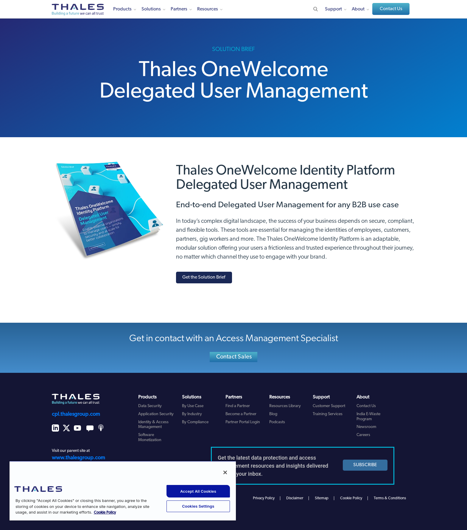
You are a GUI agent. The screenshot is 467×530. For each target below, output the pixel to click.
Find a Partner (237, 406)
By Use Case (192, 406)
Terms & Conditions (390, 498)
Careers (363, 435)
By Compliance (195, 422)
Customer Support (329, 406)
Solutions (151, 9)
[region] (123, 490)
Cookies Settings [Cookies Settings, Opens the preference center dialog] (198, 506)
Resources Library (285, 406)
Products (122, 9)
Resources (207, 9)
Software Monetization (149, 437)
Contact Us (391, 9)
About (358, 9)
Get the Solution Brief (203, 277)
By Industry (192, 414)
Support (333, 9)
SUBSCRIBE (365, 465)
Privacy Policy (264, 498)
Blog (273, 414)
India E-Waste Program (368, 416)
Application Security (156, 414)
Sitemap (322, 498)
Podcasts (277, 422)
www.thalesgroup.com (78, 458)
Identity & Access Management (153, 424)
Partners (179, 9)
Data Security (150, 406)
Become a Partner (240, 414)
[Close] (225, 472)
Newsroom (366, 427)
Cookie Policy (351, 498)
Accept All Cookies (198, 491)
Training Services (328, 414)
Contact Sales (234, 357)
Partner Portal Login (242, 422)
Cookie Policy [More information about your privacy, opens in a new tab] (105, 512)
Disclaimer (294, 498)
